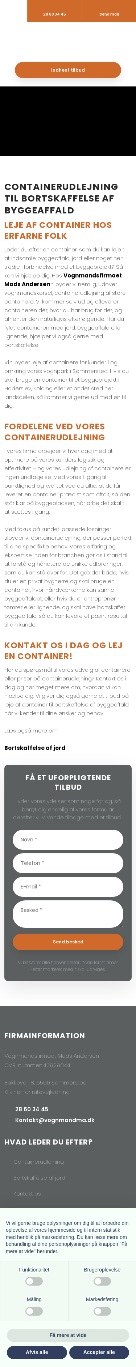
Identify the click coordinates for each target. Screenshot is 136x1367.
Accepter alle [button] (99, 1352)
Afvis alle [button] (37, 1352)
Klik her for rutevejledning (37, 1092)
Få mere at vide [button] (68, 1335)
